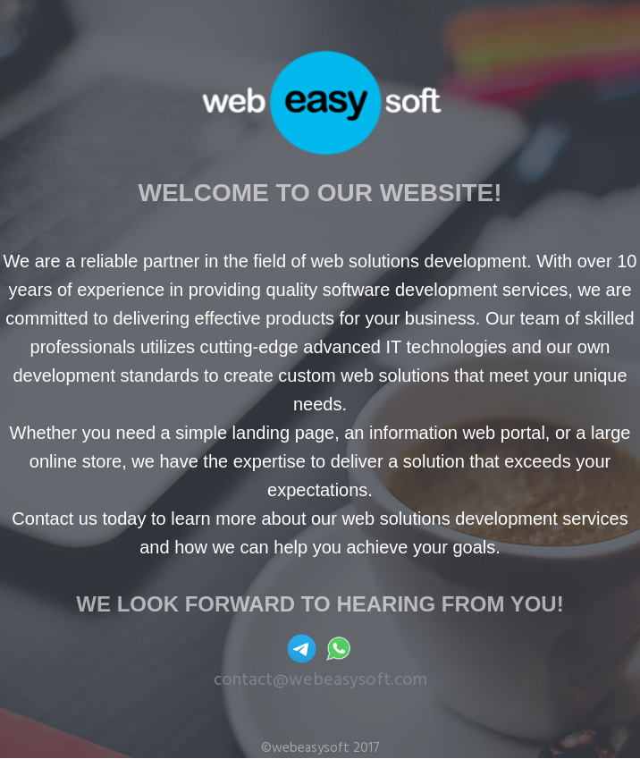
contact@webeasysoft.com (320, 680)
